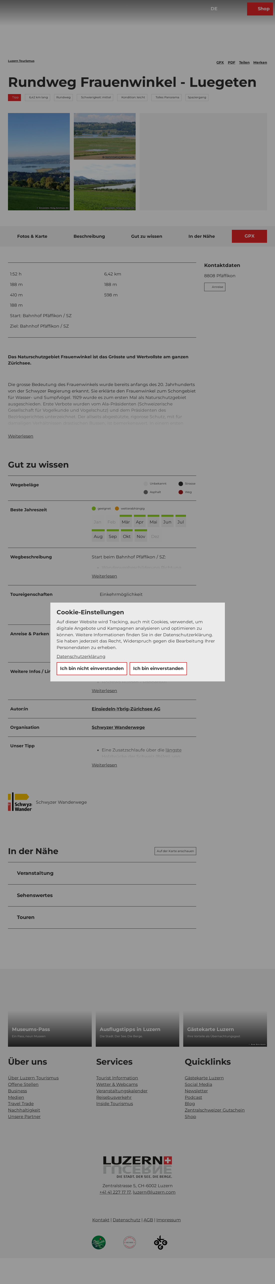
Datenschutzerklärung (81, 656)
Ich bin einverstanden (158, 668)
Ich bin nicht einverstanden (92, 668)
